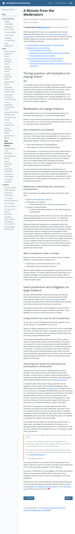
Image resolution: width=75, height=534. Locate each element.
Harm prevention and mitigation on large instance (45, 58)
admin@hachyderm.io (37, 455)
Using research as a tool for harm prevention (46, 61)
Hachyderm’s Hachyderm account (40, 486)
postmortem (54, 299)
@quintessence (43, 27)
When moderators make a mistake (42, 56)
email (55, 486)
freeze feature (52, 388)
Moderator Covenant (44, 199)
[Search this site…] (9, 9)
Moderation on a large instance (38, 48)
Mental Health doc (59, 380)
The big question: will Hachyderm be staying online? (45, 45)
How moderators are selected (40, 50)
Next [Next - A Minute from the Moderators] (68, 498)
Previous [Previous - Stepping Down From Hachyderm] (29, 498)
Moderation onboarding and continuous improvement (50, 53)
